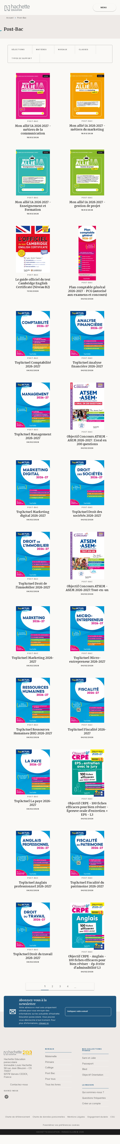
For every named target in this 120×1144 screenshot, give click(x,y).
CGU (112, 1117)
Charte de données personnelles (49, 1117)
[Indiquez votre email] (84, 1011)
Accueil (9, 18)
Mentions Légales (76, 1117)
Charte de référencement (17, 1117)
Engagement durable (98, 1117)
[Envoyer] (107, 1011)
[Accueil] (17, 7)
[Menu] (104, 7)
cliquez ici (44, 1023)
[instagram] (6, 1096)
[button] (20, 49)
